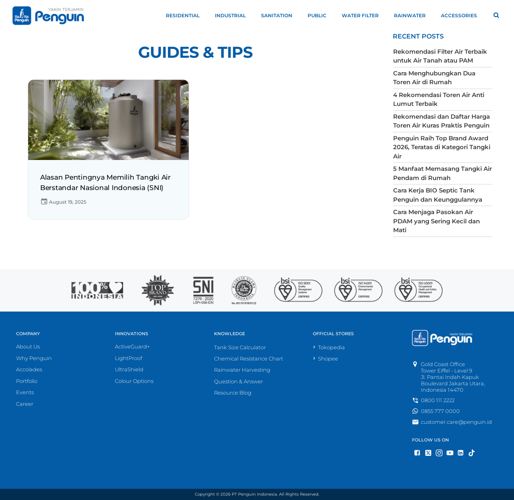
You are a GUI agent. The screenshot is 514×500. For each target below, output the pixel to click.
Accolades (29, 369)
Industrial (234, 15)
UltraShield (129, 369)
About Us (28, 346)
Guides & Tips (195, 52)
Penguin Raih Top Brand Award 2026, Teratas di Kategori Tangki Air (441, 147)
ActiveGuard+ (132, 346)
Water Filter (364, 15)
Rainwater (413, 15)
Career (24, 404)
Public (321, 15)
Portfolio (26, 381)
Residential (186, 15)
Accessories (462, 15)
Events (25, 392)
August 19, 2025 (63, 202)
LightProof (128, 358)
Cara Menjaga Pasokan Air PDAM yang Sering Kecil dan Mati (436, 221)
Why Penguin (34, 358)
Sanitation (280, 15)
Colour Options (134, 381)
